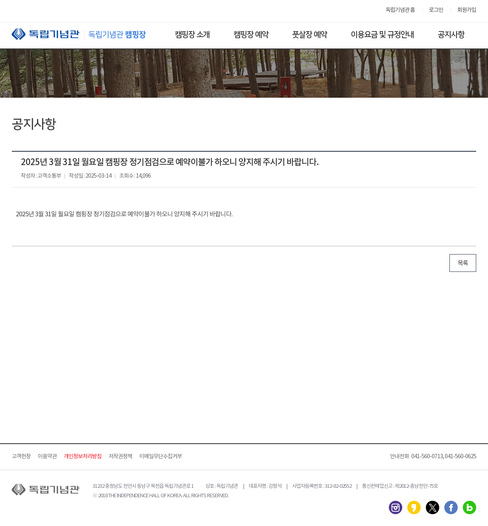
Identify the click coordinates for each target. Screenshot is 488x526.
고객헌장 (21, 457)
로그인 (436, 10)
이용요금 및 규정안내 (382, 34)
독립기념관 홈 (400, 10)
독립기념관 (86, 34)
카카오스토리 (414, 507)
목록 (463, 263)
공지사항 (451, 34)
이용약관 (47, 457)
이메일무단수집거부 (160, 457)
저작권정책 (120, 457)
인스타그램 (395, 507)
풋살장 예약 (309, 34)
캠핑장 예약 (250, 34)
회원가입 (466, 10)
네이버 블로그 (469, 507)
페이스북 (451, 507)
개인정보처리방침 (83, 457)
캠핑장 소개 (192, 34)
